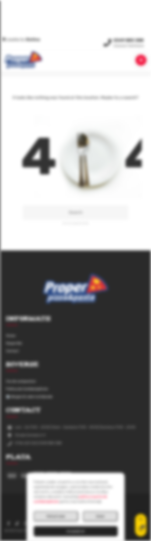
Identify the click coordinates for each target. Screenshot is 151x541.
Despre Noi (14, 343)
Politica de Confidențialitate (27, 389)
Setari (100, 516)
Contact (12, 351)
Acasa (10, 336)
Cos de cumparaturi (21, 381)
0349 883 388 (128, 39)
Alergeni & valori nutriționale (29, 397)
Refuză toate (56, 516)
